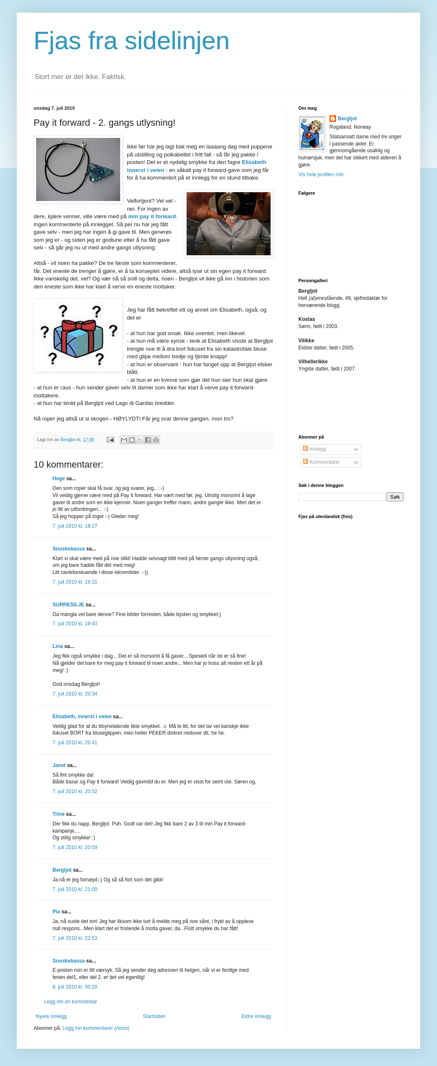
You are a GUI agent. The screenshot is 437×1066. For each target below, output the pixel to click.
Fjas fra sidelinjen (132, 40)
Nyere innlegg (51, 1016)
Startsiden (154, 1016)
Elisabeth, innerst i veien (82, 716)
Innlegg (314, 449)
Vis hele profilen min (321, 174)
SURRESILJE (68, 605)
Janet (59, 765)
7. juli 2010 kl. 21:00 (75, 889)
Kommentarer (321, 462)
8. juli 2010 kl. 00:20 (75, 987)
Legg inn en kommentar (70, 1002)
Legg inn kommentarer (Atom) (96, 1028)
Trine (59, 814)
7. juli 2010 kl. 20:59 (75, 847)
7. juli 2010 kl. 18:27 (75, 526)
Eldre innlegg (256, 1016)
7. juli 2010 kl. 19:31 (75, 582)
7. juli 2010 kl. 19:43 (75, 624)
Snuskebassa (69, 549)
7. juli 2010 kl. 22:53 (75, 938)
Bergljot (62, 870)
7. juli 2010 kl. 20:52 (75, 791)
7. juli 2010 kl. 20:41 (75, 743)
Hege (59, 478)
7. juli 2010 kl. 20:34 (75, 694)
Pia (56, 912)
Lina (58, 646)
